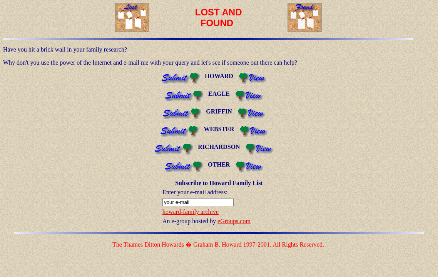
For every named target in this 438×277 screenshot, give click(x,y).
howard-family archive (190, 212)
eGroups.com (234, 221)
